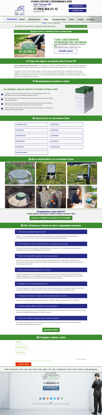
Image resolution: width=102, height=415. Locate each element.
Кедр (30, 369)
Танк (50, 369)
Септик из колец (34, 19)
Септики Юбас (55, 135)
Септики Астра (20, 130)
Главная (22, 19)
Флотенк (35, 369)
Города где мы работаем (91, 369)
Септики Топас (55, 124)
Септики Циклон (20, 141)
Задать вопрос (82, 26)
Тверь (53, 369)
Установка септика (58, 19)
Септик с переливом (21, 152)
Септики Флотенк (20, 135)
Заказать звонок (71, 26)
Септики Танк (54, 141)
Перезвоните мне (77, 6)
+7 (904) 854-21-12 (46, 9)
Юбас (40, 369)
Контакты (90, 19)
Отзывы (80, 19)
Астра (25, 369)
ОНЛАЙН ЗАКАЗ (66, 51)
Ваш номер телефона (21, 347)
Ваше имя (18, 341)
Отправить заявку (23, 364)
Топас (46, 19)
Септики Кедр (54, 130)
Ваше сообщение (20, 352)
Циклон (45, 369)
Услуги (71, 19)
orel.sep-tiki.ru (12, 19)
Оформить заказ (77, 10)
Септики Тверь (20, 147)
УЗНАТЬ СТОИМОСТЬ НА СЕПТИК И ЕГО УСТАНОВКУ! (51, 218)
